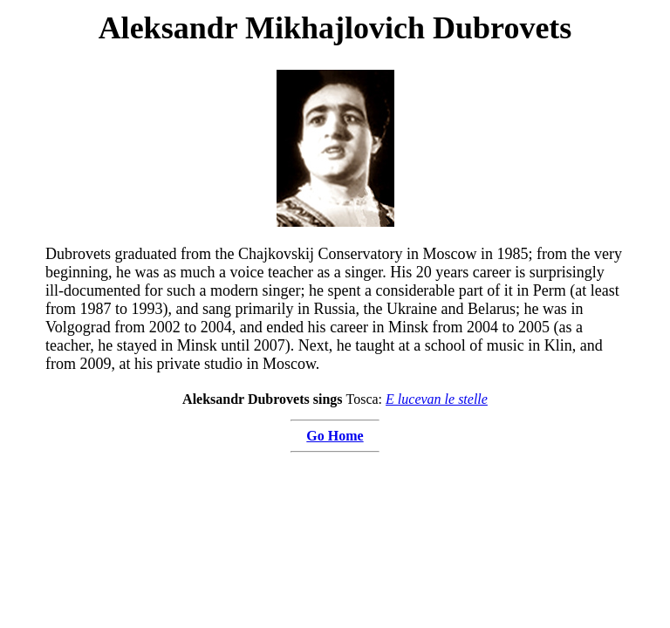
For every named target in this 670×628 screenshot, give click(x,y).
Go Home (334, 435)
